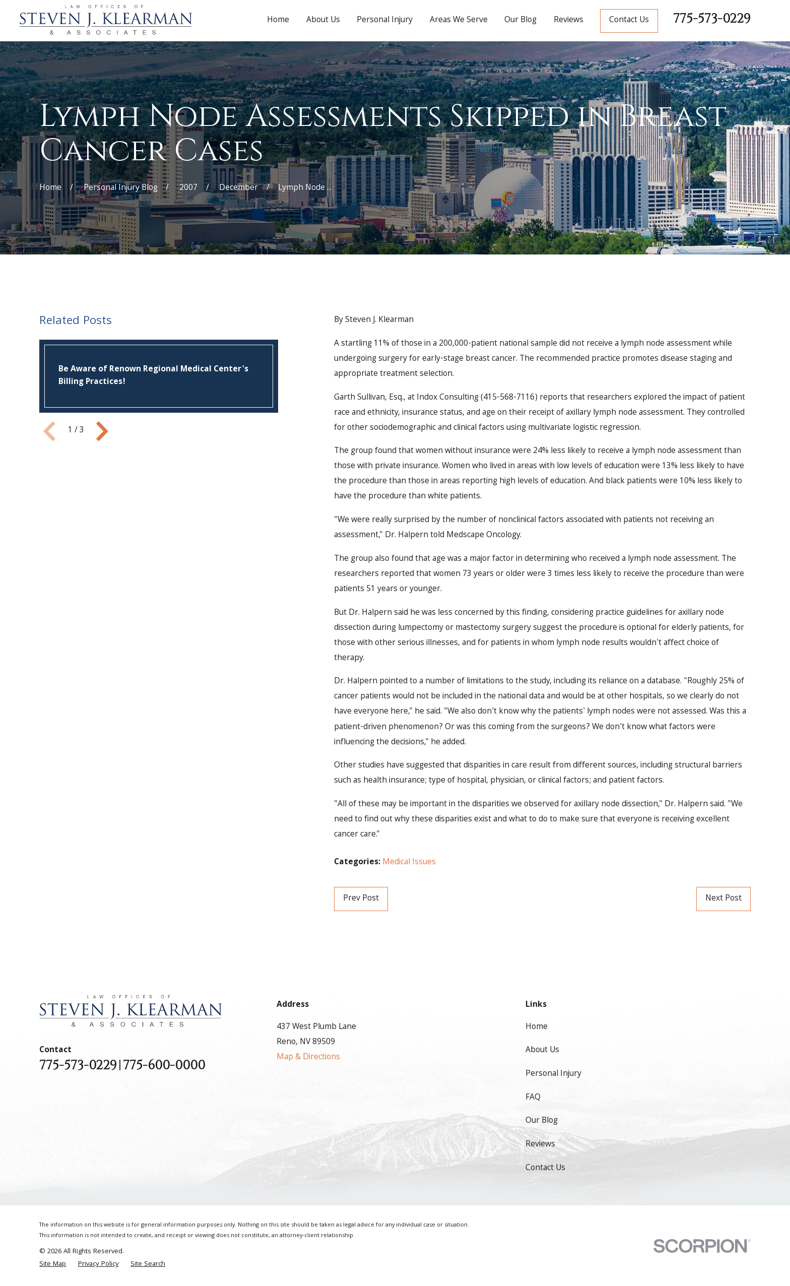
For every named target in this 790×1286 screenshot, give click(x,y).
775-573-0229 (712, 18)
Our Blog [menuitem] (520, 20)
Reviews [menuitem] (568, 20)
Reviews (540, 1144)
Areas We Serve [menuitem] (459, 20)
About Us (542, 1050)
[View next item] (102, 431)
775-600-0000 (164, 1065)
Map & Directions (308, 1057)
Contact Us (629, 20)
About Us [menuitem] (323, 20)
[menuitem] (52, 1264)
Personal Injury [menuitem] (385, 20)
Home (536, 1027)
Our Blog (541, 1121)
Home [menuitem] (278, 20)
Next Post (723, 899)
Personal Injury (553, 1074)
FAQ (533, 1098)
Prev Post (361, 899)
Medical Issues (409, 862)
